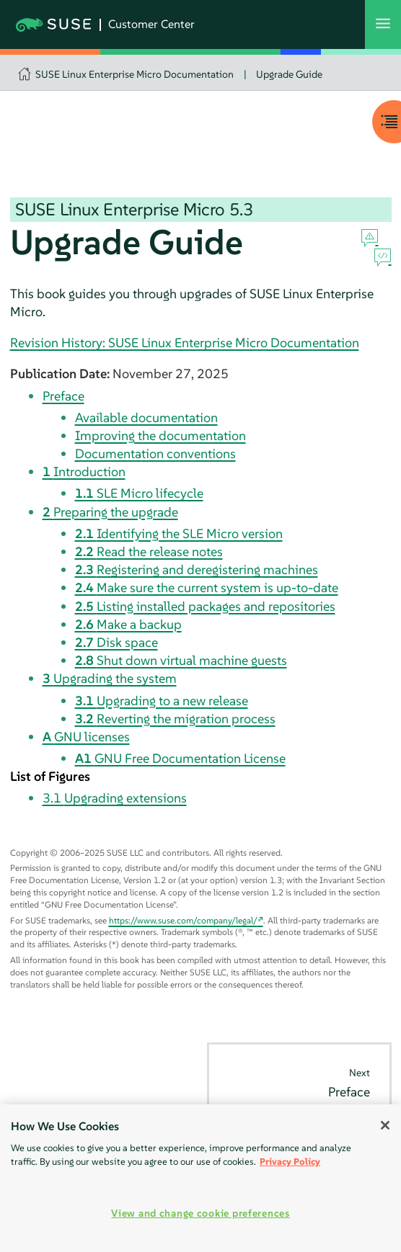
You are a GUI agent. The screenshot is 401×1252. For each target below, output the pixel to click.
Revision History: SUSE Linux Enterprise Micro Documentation (184, 342)
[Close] (385, 1125)
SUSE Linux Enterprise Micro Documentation (134, 74)
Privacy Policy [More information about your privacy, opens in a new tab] (290, 1161)
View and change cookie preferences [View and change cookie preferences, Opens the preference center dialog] (200, 1213)
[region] (200, 1178)
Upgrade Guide (289, 74)
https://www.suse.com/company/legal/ (183, 920)
